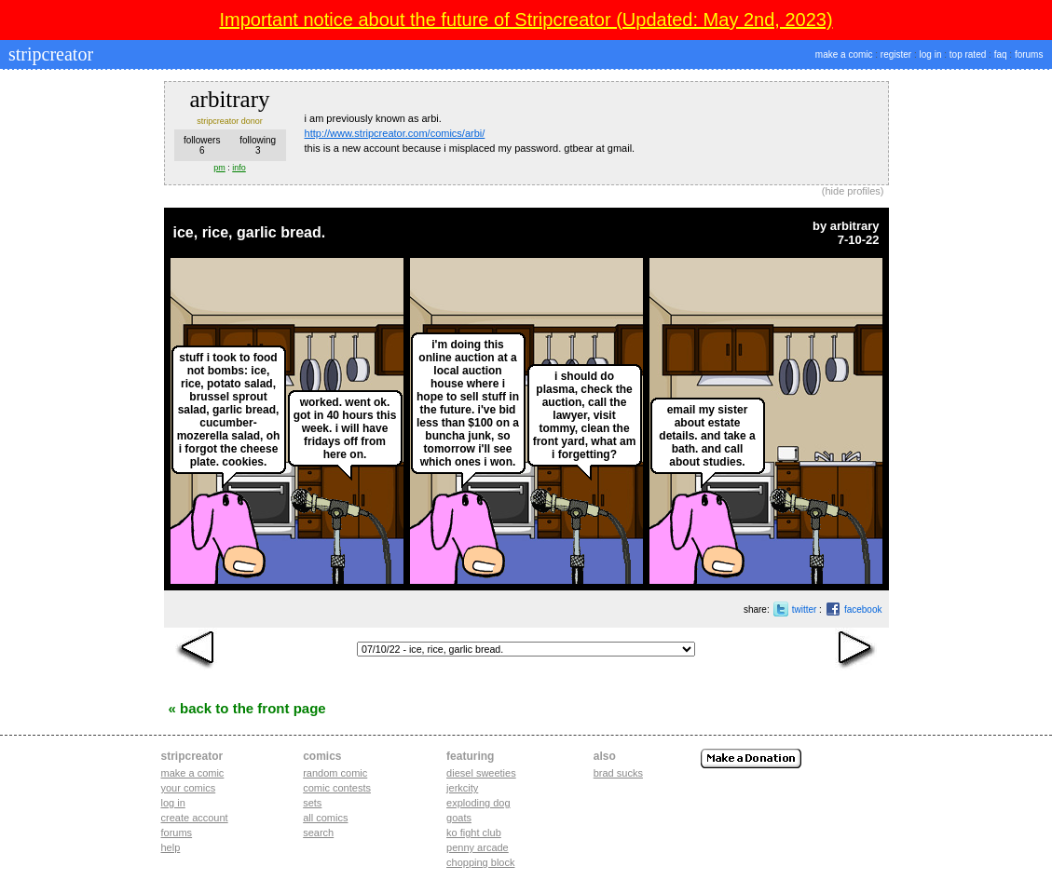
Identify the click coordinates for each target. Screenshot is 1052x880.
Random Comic (335, 772)
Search (318, 832)
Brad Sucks (618, 772)
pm (219, 167)
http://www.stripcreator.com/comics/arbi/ (395, 133)
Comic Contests (337, 787)
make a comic (844, 54)
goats (458, 817)
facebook (863, 609)
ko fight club (473, 832)
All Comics (325, 817)
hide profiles (853, 190)
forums (1029, 54)
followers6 (202, 145)
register (896, 54)
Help (171, 847)
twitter (804, 609)
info (239, 167)
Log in (173, 802)
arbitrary (855, 226)
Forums (177, 832)
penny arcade (477, 847)
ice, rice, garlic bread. (249, 232)
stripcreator (48, 54)
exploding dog (478, 802)
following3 (257, 145)
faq (1000, 54)
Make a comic (193, 772)
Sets (312, 802)
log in (931, 54)
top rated (968, 54)
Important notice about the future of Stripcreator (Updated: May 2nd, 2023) (525, 19)
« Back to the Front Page (247, 708)
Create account (194, 817)
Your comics (188, 787)
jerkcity (462, 787)
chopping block (480, 862)
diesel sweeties (481, 772)
